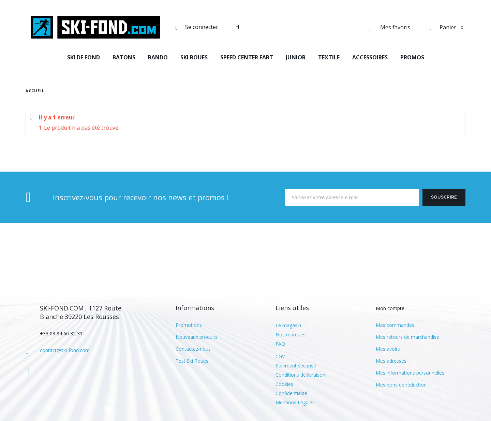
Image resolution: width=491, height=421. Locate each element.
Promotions (189, 325)
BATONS (124, 57)
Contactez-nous (193, 349)
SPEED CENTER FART (246, 57)
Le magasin (288, 325)
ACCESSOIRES (370, 57)
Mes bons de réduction (401, 384)
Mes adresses (391, 361)
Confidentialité (291, 393)
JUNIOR (296, 57)
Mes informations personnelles (410, 372)
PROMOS (412, 57)
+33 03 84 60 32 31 (61, 333)
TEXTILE (329, 57)
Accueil (35, 90)
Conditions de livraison (300, 375)
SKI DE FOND (83, 57)
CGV (280, 356)
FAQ (280, 343)
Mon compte (390, 308)
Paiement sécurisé (296, 365)
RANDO (158, 57)
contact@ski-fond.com (65, 350)
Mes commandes (395, 325)
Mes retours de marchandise (407, 337)
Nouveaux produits (197, 337)
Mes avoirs (388, 349)
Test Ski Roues (192, 361)
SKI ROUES (194, 57)
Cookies (284, 384)
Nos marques (291, 334)
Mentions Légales (295, 402)
